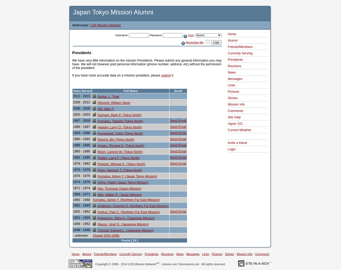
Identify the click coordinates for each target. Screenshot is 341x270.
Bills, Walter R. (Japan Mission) (120, 195)
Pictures (233, 92)
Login (232, 149)
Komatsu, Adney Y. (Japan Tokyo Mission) (127, 176)
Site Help (234, 117)
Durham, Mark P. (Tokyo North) (119, 115)
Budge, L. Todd (108, 97)
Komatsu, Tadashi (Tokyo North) (120, 121)
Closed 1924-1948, (106, 235)
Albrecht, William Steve (114, 103)
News (232, 72)
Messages (235, 79)
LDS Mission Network (105, 25)
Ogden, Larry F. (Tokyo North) (119, 158)
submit (165, 75)
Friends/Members (240, 47)
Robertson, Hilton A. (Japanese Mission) (126, 218)
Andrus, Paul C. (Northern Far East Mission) (129, 212)
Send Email (178, 121)
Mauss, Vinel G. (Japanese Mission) (123, 224)
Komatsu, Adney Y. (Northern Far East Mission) (126, 200)
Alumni (233, 40)
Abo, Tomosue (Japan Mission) (119, 189)
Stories (233, 98)
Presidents (235, 60)
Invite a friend (237, 143)
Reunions (234, 66)
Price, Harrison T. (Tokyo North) (120, 170)
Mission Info (236, 104)
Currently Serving (240, 53)
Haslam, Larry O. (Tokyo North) (120, 127)
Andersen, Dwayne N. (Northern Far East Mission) (133, 206)
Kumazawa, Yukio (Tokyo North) (120, 133)
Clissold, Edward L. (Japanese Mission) (125, 230)
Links (231, 85)
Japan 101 (235, 124)
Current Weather (239, 130)
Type (191, 35)
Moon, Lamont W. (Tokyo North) (120, 152)
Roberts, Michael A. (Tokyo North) (121, 164)
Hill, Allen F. (106, 109)
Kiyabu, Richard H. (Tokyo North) (121, 146)
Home (232, 34)
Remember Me (194, 42)
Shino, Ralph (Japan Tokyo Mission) (123, 182)
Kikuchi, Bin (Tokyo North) (116, 140)
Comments (235, 111)
